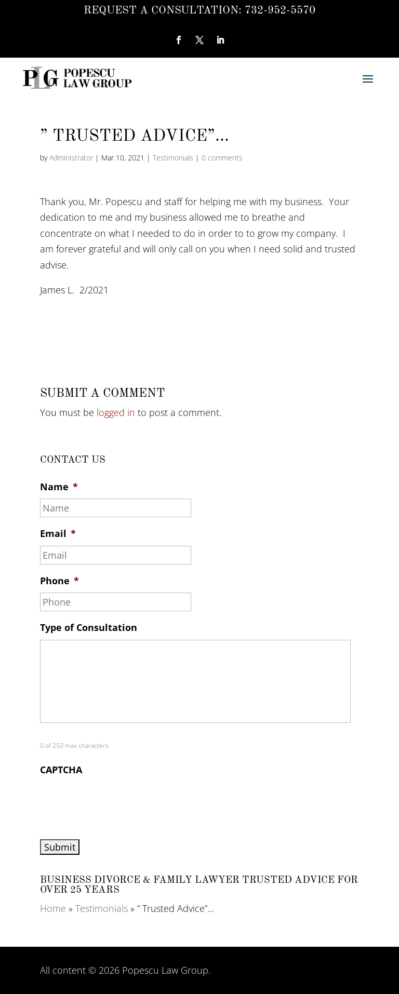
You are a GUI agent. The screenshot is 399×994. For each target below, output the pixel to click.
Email (58, 534)
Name (59, 487)
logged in (116, 412)
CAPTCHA (61, 770)
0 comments (222, 158)
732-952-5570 (280, 10)
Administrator (71, 158)
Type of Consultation (88, 628)
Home (53, 908)
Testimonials (173, 158)
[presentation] (119, 802)
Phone (59, 581)
